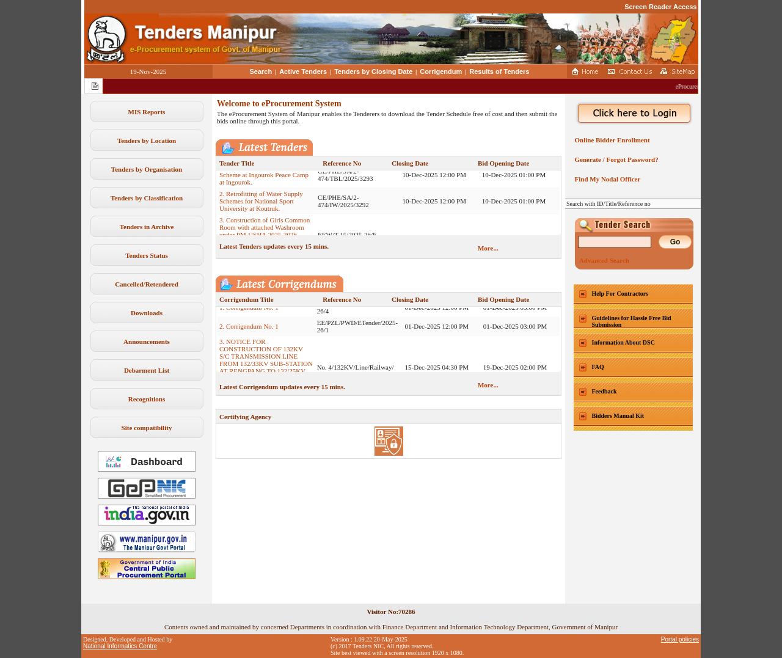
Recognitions (147, 399)
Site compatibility (147, 427)
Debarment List (146, 370)
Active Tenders (303, 71)
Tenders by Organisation (146, 169)
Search (261, 71)
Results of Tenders (499, 71)
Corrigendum (441, 71)
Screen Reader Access (660, 6)
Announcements (146, 341)
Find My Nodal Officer (605, 179)
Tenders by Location (146, 140)
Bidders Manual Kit (618, 415)
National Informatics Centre (120, 646)
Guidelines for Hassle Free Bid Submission (631, 321)
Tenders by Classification (147, 198)
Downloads (147, 312)
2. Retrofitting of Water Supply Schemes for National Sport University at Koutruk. (261, 205)
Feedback (604, 391)
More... (488, 248)
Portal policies (680, 639)
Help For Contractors (620, 293)
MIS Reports (147, 111)
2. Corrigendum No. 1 (249, 330)
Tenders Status (146, 255)
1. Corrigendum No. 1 (249, 311)
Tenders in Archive (147, 226)
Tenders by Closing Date (373, 71)
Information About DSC (623, 342)
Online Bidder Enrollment (610, 140)
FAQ (598, 367)
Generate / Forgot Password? (615, 159)
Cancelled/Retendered (146, 284)
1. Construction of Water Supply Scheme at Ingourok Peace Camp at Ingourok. (264, 178)
